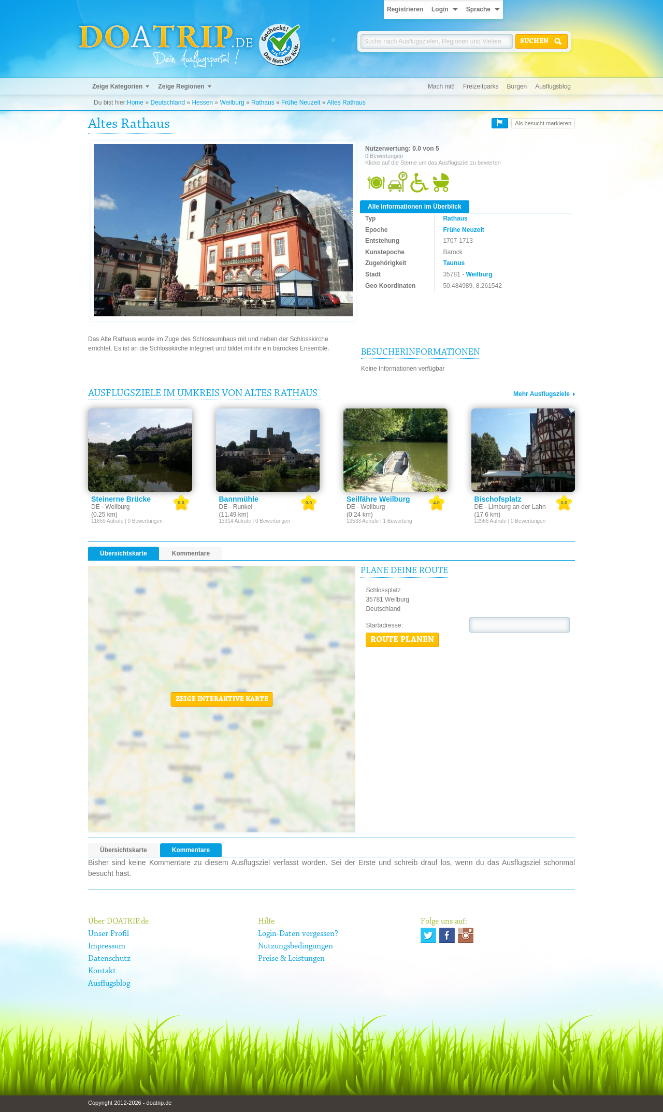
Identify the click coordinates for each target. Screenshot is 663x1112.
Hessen (202, 102)
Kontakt (102, 971)
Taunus (454, 263)
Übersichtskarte (123, 553)
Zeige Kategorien (117, 86)
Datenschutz (109, 959)
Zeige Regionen (181, 86)
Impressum (106, 946)
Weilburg (232, 102)
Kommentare (191, 553)
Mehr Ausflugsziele (541, 394)
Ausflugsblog (553, 86)
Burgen (517, 86)
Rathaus (263, 102)
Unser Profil (108, 934)
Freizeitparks (481, 86)
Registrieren (405, 9)
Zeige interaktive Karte (222, 699)
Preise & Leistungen (291, 959)
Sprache (478, 9)
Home (135, 102)
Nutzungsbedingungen (295, 946)
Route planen (402, 640)
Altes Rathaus (346, 102)
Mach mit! (441, 86)
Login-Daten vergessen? (298, 934)
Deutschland (167, 102)
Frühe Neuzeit (300, 102)
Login (440, 9)
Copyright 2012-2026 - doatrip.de (129, 1103)
